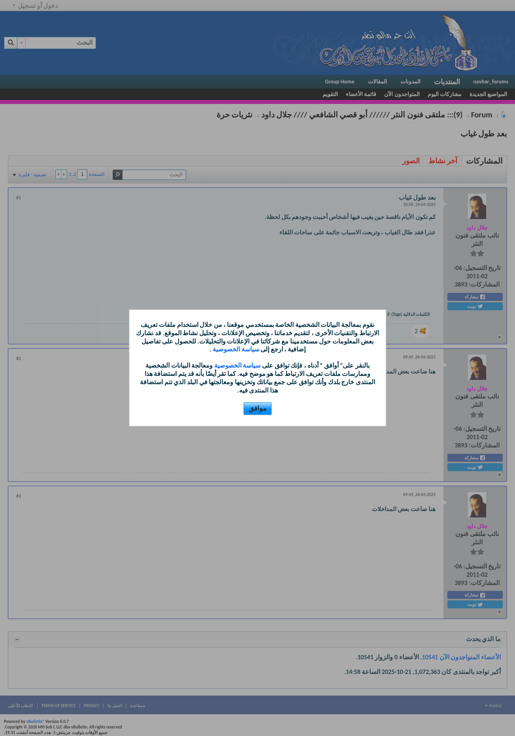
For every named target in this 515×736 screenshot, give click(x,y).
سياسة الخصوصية (235, 349)
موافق (257, 408)
